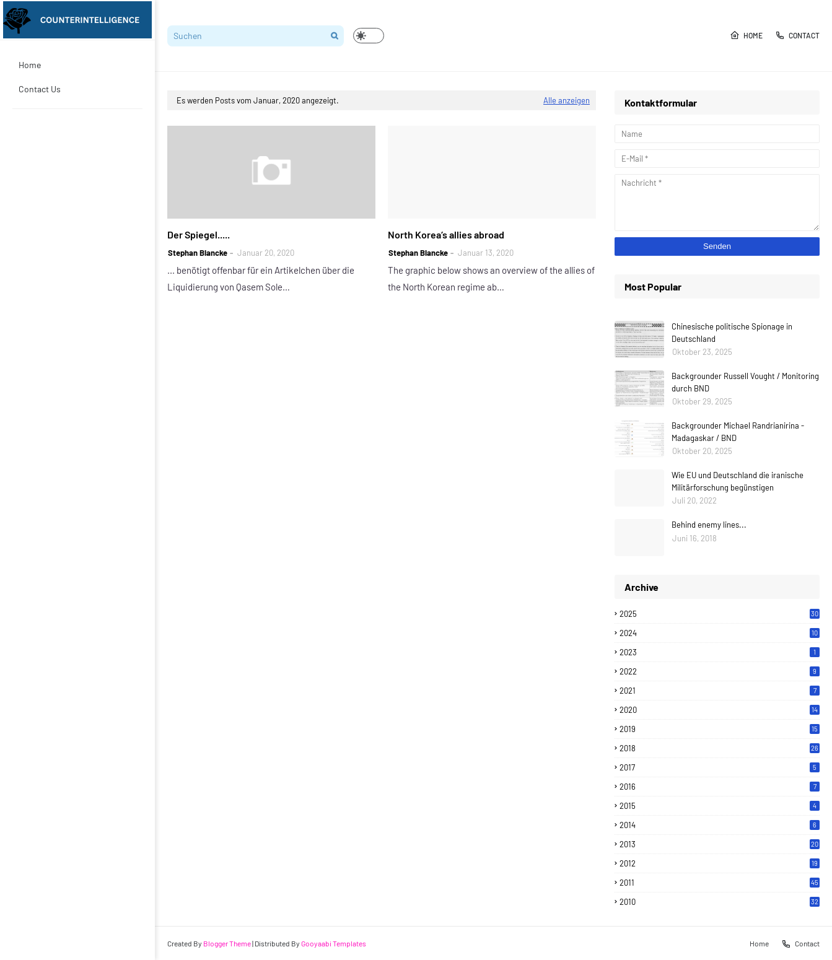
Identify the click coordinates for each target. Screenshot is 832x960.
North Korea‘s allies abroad (446, 234)
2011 (720, 883)
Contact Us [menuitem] (40, 89)
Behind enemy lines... (709, 525)
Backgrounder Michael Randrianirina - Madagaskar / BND (738, 432)
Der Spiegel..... (198, 234)
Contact (797, 35)
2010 (720, 902)
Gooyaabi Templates (333, 943)
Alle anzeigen (566, 100)
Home (746, 35)
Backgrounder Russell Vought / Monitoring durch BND (745, 382)
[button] (368, 35)
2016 (720, 787)
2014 (720, 825)
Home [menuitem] (30, 64)
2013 (720, 844)
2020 (720, 710)
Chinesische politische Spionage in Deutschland (732, 332)
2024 (720, 633)
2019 (720, 729)
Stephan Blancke (197, 253)
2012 (720, 863)
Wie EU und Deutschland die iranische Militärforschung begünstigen (738, 481)
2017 (720, 767)
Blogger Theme (227, 943)
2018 (720, 748)
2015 (720, 806)
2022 (720, 671)
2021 (720, 691)
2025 (720, 614)
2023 (720, 652)
